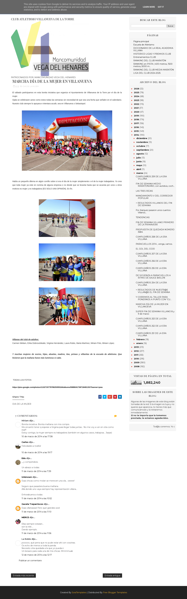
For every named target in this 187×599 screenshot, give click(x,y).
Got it (161, 7)
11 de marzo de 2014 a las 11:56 (36, 533)
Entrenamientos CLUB (144, 57)
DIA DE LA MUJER (31, 86)
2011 (136, 355)
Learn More (149, 7)
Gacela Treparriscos (32, 504)
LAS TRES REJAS (144, 191)
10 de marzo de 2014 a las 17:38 (37, 436)
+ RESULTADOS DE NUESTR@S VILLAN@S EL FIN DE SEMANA (153, 291)
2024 (137, 96)
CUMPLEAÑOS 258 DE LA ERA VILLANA (151, 237)
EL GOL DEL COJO (145, 249)
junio (139, 161)
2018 (136, 119)
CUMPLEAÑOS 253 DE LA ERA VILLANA (151, 319)
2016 (136, 127)
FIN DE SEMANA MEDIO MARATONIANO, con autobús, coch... (155, 184)
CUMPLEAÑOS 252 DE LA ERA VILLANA (151, 327)
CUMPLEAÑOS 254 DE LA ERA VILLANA (151, 283)
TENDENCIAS (143, 217)
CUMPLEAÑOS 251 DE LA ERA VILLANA (151, 334)
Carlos (25, 442)
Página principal (141, 41)
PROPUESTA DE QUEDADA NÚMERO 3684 (155, 230)
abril (139, 169)
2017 (136, 123)
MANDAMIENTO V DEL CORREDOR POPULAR (154, 196)
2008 (137, 366)
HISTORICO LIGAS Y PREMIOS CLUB (152, 54)
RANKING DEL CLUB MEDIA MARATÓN (153, 69)
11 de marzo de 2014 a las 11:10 (36, 511)
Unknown (27, 477)
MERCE (25, 517)
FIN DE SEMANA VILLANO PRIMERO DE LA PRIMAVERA (155, 223)
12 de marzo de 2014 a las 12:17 (37, 555)
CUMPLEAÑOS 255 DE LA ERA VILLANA (151, 269)
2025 (137, 92)
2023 (137, 100)
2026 (137, 88)
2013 (136, 347)
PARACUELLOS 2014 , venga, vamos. (154, 244)
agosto (140, 153)
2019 (136, 115)
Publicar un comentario (30, 560)
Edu (24, 458)
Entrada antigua (112, 575)
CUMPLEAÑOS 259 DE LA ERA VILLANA (151, 177)
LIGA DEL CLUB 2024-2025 (146, 73)
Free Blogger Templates (115, 592)
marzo (140, 173)
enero (139, 343)
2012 (136, 351)
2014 (137, 135)
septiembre (142, 150)
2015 (136, 131)
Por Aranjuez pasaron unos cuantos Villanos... (153, 211)
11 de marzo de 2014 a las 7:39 (36, 471)
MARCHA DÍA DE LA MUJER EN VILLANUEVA (152, 305)
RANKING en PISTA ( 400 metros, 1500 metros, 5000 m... (152, 65)
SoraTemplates (79, 592)
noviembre (142, 142)
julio (138, 157)
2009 (137, 362)
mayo (139, 165)
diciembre (142, 138)
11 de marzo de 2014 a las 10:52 (37, 498)
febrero (140, 339)
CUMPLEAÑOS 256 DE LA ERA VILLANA (151, 262)
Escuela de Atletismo (143, 44)
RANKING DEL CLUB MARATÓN (149, 60)
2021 (136, 108)
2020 (137, 112)
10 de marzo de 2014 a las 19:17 (37, 452)
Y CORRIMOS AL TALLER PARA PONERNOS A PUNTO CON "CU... (153, 298)
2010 (136, 358)
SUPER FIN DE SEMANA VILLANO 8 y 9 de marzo (155, 312)
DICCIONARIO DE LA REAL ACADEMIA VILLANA (153, 49)
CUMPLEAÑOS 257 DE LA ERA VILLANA (151, 254)
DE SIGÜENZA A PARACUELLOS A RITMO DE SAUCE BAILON (153, 276)
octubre (141, 146)
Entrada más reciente (23, 575)
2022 (137, 104)
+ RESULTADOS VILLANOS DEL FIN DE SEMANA (154, 204)
